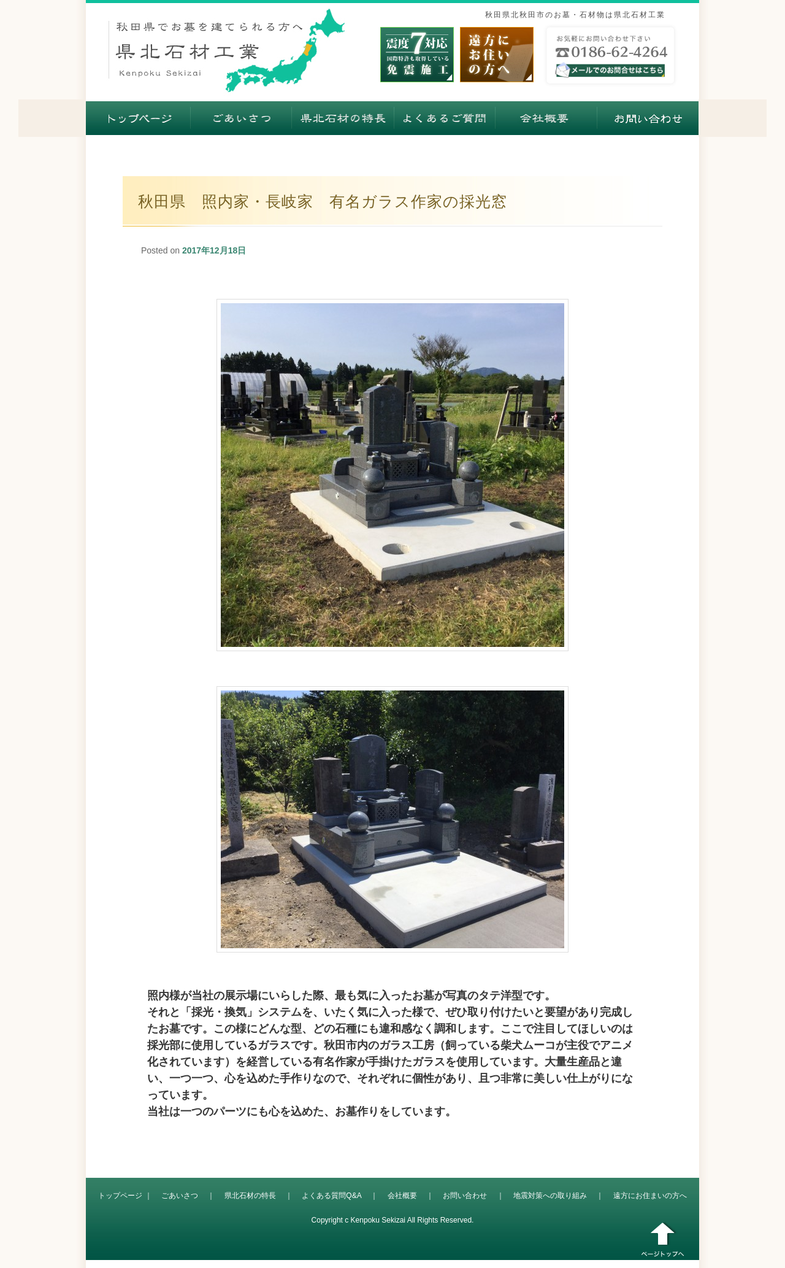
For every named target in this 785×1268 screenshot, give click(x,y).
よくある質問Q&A (331, 1195)
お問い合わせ (465, 1195)
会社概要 (402, 1195)
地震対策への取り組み (550, 1195)
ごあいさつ (179, 1195)
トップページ (120, 1195)
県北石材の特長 (250, 1195)
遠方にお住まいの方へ (650, 1195)
